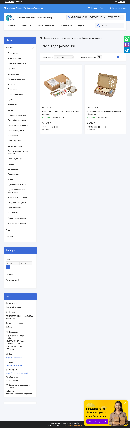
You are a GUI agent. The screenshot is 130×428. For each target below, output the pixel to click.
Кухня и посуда (14, 58)
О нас (8, 230)
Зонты (10, 110)
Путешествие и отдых (17, 185)
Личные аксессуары (16, 79)
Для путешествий (15, 94)
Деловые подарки (16, 130)
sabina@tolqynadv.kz (14, 365)
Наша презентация (46, 25)
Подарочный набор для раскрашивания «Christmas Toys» (104, 112)
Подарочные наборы (17, 218)
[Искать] (98, 26)
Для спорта (13, 136)
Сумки (10, 100)
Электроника (13, 74)
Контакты (65, 25)
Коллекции (12, 105)
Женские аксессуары (17, 115)
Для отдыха (13, 53)
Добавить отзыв (119, 8)
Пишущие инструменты (70, 38)
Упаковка (12, 84)
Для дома (12, 89)
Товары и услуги (51, 38)
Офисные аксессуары (17, 63)
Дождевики (13, 213)
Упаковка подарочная (17, 223)
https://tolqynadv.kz (14, 358)
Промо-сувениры (15, 159)
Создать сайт (9, 2)
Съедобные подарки (17, 120)
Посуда (11, 164)
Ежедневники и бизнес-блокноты (18, 152)
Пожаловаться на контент (72, 425)
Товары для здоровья (17, 197)
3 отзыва (121, 2)
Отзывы (9, 237)
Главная (11, 25)
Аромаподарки (14, 208)
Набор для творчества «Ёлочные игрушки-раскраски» (60, 112)
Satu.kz (76, 423)
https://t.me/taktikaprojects (17, 373)
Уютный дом (13, 169)
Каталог (25, 25)
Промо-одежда (14, 141)
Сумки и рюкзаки (15, 146)
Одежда (11, 69)
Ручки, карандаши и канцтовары (16, 191)
